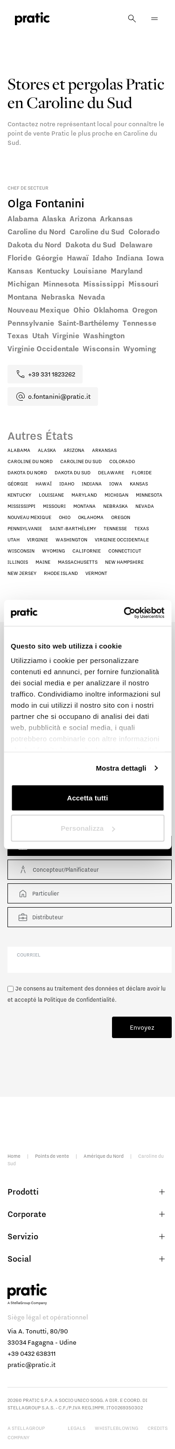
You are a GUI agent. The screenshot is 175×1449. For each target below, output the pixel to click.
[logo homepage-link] (32, 19)
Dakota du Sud (73, 472)
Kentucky (19, 495)
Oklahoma (91, 517)
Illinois (17, 562)
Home (14, 1156)
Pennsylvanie (24, 528)
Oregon (120, 517)
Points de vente (52, 1156)
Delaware (111, 472)
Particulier (38, 893)
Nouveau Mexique (29, 517)
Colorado (122, 461)
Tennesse (115, 528)
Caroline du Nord (30, 461)
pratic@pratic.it (31, 1364)
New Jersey (21, 573)
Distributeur (40, 917)
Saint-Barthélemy (72, 528)
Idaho (66, 483)
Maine (42, 562)
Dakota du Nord (27, 472)
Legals (76, 1428)
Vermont (96, 573)
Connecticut (124, 550)
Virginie (37, 539)
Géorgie (17, 483)
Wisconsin (21, 550)
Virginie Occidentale (122, 539)
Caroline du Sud (81, 461)
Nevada (144, 506)
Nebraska (115, 506)
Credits (157, 1428)
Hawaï (43, 483)
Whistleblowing (116, 1428)
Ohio (64, 517)
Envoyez (142, 1027)
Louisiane (51, 495)
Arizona (73, 450)
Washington (71, 539)
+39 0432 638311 (31, 1353)
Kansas (139, 483)
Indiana (92, 483)
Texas (141, 528)
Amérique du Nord (104, 1156)
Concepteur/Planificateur (57, 869)
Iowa (115, 483)
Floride (142, 472)
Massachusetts (78, 562)
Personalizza (88, 828)
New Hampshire (124, 562)
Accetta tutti (87, 797)
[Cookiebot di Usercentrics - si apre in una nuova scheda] (124, 613)
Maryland (84, 495)
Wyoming (53, 550)
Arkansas (104, 450)
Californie (86, 550)
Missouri (54, 506)
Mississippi (21, 506)
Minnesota (149, 495)
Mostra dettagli (121, 768)
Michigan (116, 495)
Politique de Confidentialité (79, 999)
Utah (13, 539)
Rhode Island (61, 573)
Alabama (18, 450)
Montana (84, 506)
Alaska (47, 450)
